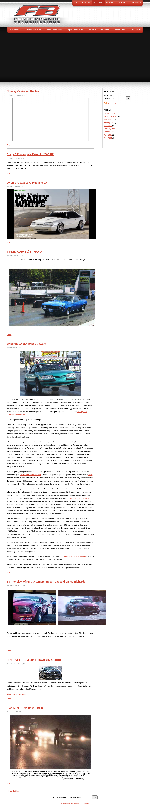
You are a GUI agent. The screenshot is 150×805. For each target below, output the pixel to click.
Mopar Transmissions (54, 30)
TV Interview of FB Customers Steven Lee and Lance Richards (46, 581)
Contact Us (122, 3)
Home (76, 3)
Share (9, 145)
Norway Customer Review (23, 91)
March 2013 (108, 119)
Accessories (104, 30)
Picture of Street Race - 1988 (25, 707)
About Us (86, 3)
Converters (92, 30)
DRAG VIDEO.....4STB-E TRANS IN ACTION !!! (35, 660)
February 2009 (109, 129)
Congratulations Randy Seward (26, 343)
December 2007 (110, 132)
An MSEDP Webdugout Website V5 (71, 803)
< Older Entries (13, 791)
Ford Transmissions (34, 30)
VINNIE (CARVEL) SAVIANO (24, 251)
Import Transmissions (75, 30)
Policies (109, 3)
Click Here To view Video (16, 694)
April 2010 (108, 126)
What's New (98, 3)
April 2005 (108, 135)
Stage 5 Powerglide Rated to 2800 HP (30, 154)
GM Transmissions (15, 30)
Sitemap (86, 803)
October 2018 (109, 113)
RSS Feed (112, 103)
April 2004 (108, 138)
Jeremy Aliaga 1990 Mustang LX (27, 182)
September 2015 (110, 116)
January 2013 (109, 122)
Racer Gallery (136, 30)
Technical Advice (120, 30)
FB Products (135, 3)
